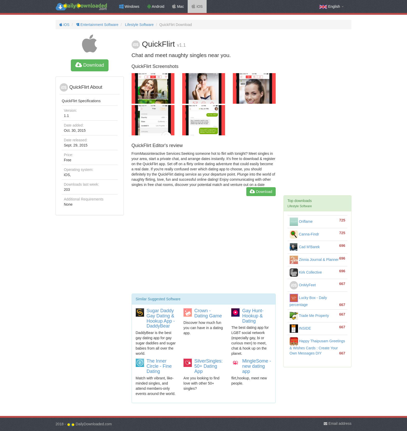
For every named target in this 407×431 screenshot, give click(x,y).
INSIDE (300, 328)
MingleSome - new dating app (256, 366)
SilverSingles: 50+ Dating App (208, 366)
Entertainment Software (96, 25)
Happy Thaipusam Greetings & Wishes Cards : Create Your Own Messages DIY (317, 347)
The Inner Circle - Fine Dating (159, 366)
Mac (178, 6)
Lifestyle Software (139, 25)
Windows (129, 6)
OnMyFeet (303, 285)
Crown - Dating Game (208, 313)
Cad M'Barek (305, 247)
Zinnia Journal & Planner (314, 260)
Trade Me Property (309, 316)
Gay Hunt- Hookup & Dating (252, 316)
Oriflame (301, 221)
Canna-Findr (304, 234)
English (331, 6)
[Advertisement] (204, 247)
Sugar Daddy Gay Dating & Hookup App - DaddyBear (161, 318)
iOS (197, 6)
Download (89, 65)
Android (155, 6)
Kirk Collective (306, 272)
